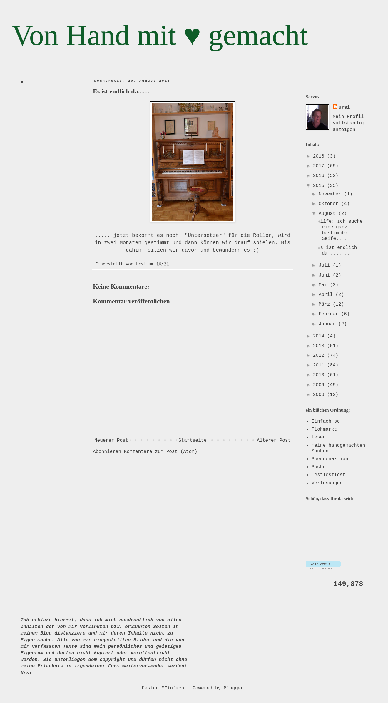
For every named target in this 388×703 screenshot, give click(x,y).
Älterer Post (274, 440)
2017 (320, 166)
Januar (328, 324)
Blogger (233, 688)
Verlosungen (327, 483)
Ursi (344, 107)
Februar (330, 314)
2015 (320, 185)
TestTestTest (328, 475)
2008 (320, 394)
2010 (320, 375)
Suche (319, 467)
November (331, 194)
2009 (320, 385)
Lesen (319, 437)
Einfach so (326, 421)
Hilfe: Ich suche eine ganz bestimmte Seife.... (340, 230)
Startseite (192, 440)
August (328, 213)
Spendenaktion (330, 459)
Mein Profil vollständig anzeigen (348, 123)
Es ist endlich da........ (337, 250)
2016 (320, 175)
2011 (320, 365)
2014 (320, 336)
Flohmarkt (324, 429)
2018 (320, 156)
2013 (320, 346)
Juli (326, 265)
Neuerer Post (111, 440)
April (327, 294)
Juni (326, 275)
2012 (320, 355)
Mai (324, 285)
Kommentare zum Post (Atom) (161, 451)
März (326, 304)
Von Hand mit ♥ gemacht (160, 35)
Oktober (330, 204)
